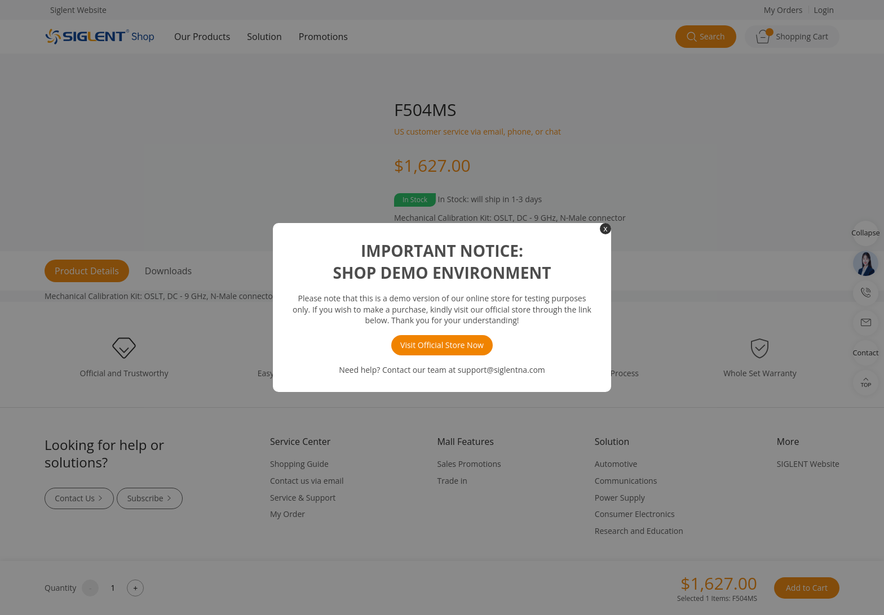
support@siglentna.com (501, 369)
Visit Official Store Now (442, 345)
